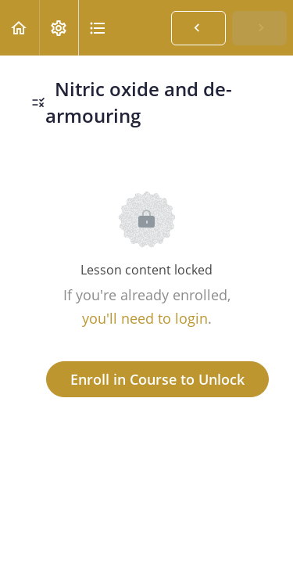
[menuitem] (58, 28)
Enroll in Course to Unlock (157, 379)
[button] (19, 28)
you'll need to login (145, 318)
